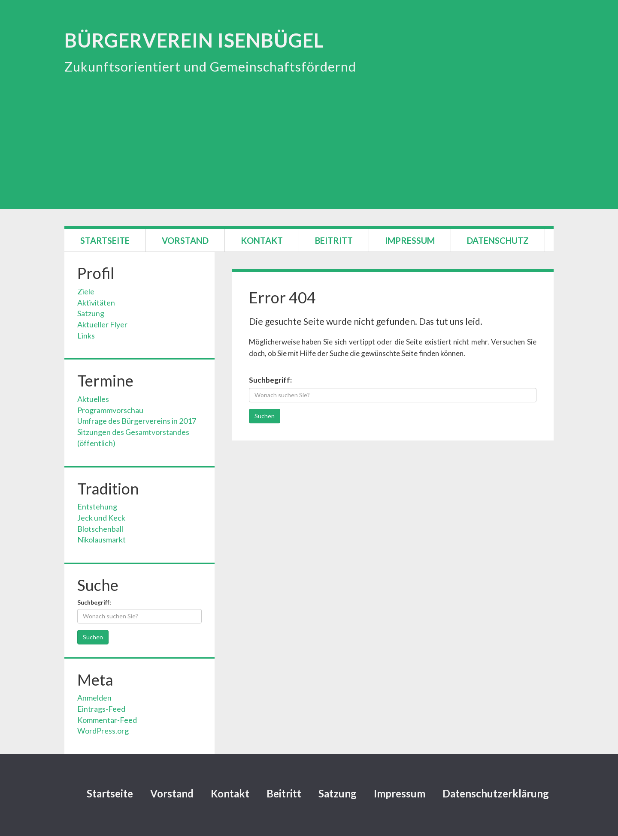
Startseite (105, 240)
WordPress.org (103, 730)
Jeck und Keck (101, 517)
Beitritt (334, 240)
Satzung (90, 313)
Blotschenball (100, 528)
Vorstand (185, 240)
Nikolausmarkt (101, 539)
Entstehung (97, 506)
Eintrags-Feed (101, 708)
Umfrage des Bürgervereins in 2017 (136, 420)
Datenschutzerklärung (495, 793)
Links (86, 335)
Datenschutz (498, 240)
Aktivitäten (96, 302)
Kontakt (262, 240)
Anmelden (94, 697)
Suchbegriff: (270, 379)
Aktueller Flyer (102, 324)
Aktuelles (93, 399)
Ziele (85, 291)
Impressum (410, 240)
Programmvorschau (110, 410)
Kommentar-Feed (107, 720)
